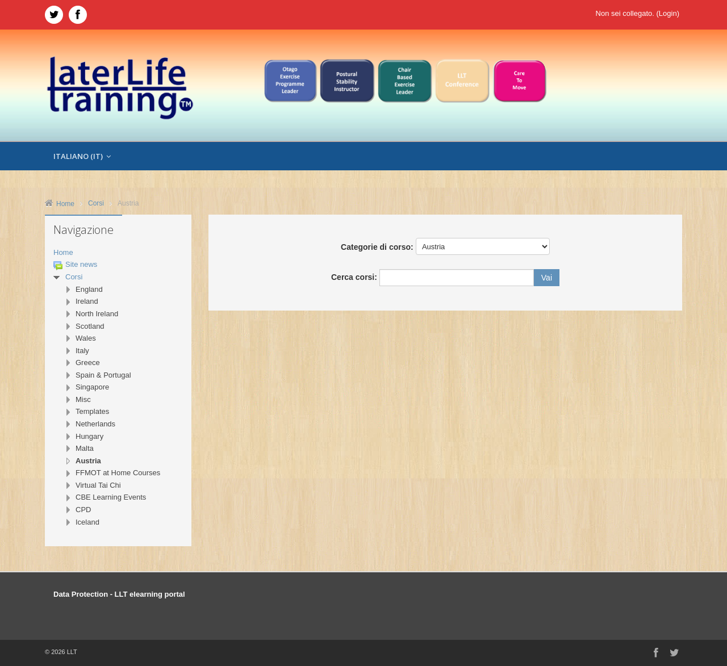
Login (668, 13)
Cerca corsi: (355, 277)
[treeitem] (118, 253)
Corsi (73, 277)
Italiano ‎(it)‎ (82, 156)
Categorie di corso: (377, 247)
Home (63, 252)
